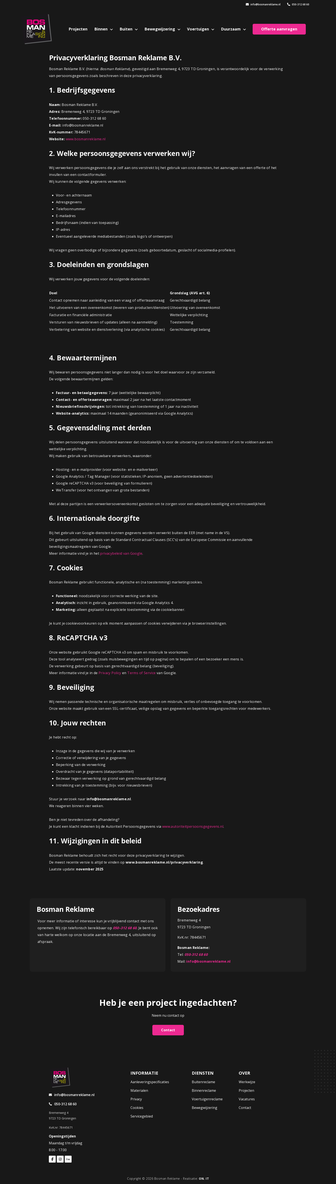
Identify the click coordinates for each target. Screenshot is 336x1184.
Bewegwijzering (160, 29)
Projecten (78, 29)
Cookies (136, 1107)
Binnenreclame (204, 1090)
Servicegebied (141, 1116)
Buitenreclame (203, 1082)
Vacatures (247, 1099)
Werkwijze (247, 1082)
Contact (168, 1030)
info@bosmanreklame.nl (263, 4)
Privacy (136, 1099)
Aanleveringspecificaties (149, 1082)
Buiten (127, 29)
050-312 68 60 (298, 4)
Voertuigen (198, 29)
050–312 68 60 (125, 928)
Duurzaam (231, 29)
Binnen (101, 29)
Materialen (139, 1090)
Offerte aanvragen (279, 29)
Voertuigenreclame (207, 1099)
